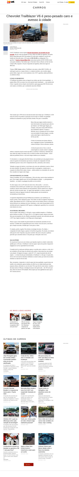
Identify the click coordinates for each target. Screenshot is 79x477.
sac (58, 2)
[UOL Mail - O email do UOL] (61, 2)
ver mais (29, 464)
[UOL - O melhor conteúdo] (10, 2)
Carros (39, 7)
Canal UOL (41, 2)
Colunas (48, 2)
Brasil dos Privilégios (32, 2)
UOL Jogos (23, 2)
